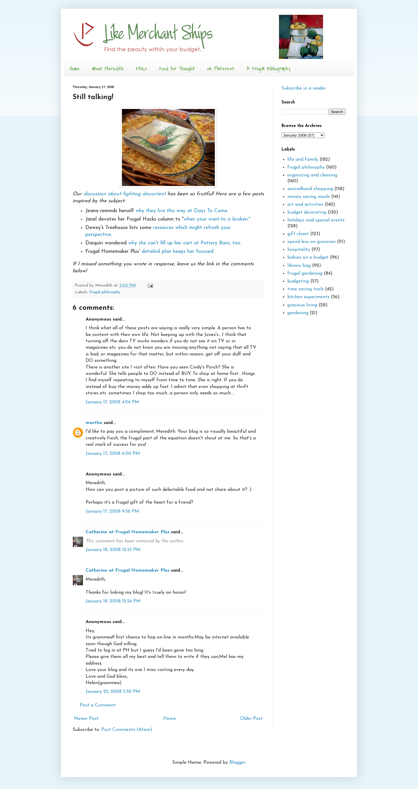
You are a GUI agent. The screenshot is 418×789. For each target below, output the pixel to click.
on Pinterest (221, 69)
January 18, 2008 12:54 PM (113, 601)
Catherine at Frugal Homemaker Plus (128, 532)
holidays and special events (316, 220)
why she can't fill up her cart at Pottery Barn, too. (184, 243)
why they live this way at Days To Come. (182, 210)
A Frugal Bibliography (268, 69)
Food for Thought (177, 69)
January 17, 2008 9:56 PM (112, 511)
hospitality (298, 249)
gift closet (298, 234)
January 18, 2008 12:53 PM (113, 550)
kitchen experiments (308, 297)
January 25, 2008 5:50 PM (113, 691)
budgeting (298, 281)
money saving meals (308, 196)
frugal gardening (304, 273)
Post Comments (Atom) (126, 729)
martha (94, 423)
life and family (302, 159)
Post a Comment (98, 705)
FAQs (141, 69)
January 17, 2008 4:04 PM (112, 402)
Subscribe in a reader (304, 88)
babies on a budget (308, 257)
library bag (299, 265)
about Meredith (108, 69)
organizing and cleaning (312, 175)
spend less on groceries (311, 241)
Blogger (237, 762)
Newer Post (86, 718)
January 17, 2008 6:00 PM (113, 453)
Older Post (251, 718)
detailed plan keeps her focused (177, 251)
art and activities (305, 204)
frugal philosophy (104, 292)
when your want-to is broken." (217, 219)
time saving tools (305, 289)
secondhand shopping (310, 189)
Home (75, 69)
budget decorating (306, 212)
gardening (297, 313)
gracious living (302, 305)
